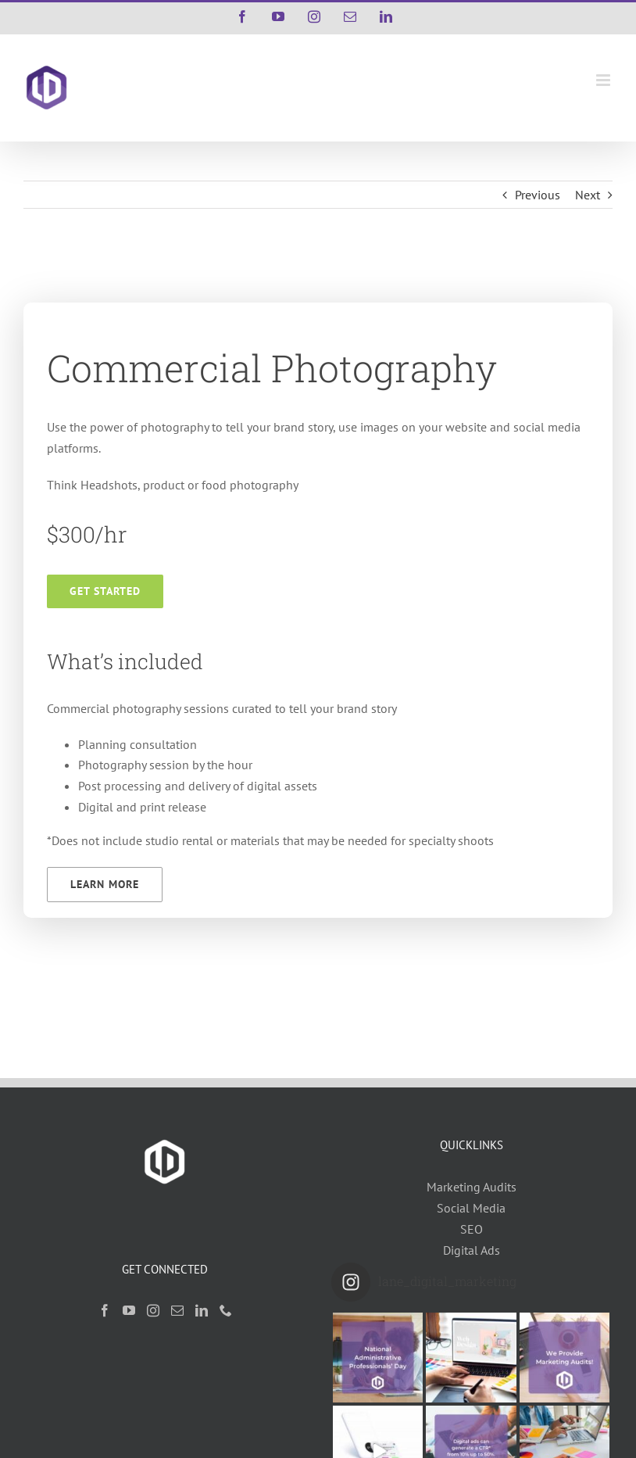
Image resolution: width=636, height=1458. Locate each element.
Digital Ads (471, 1250)
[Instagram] (153, 1310)
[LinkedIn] (201, 1310)
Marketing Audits (471, 1187)
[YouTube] (129, 1310)
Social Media (471, 1208)
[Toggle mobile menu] (604, 80)
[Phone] (226, 1310)
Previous (537, 194)
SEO (471, 1229)
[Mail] (177, 1310)
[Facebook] (104, 1310)
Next (587, 194)
